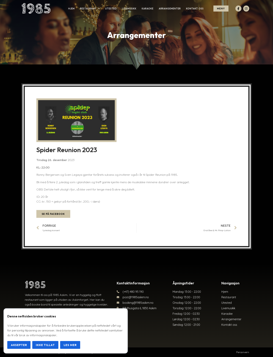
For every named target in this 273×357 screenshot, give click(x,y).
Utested (111, 8)
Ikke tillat (45, 345)
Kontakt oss (195, 8)
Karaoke (147, 8)
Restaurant (90, 9)
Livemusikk (129, 8)
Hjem (71, 8)
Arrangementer (170, 8)
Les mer (70, 345)
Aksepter (19, 345)
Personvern (242, 352)
